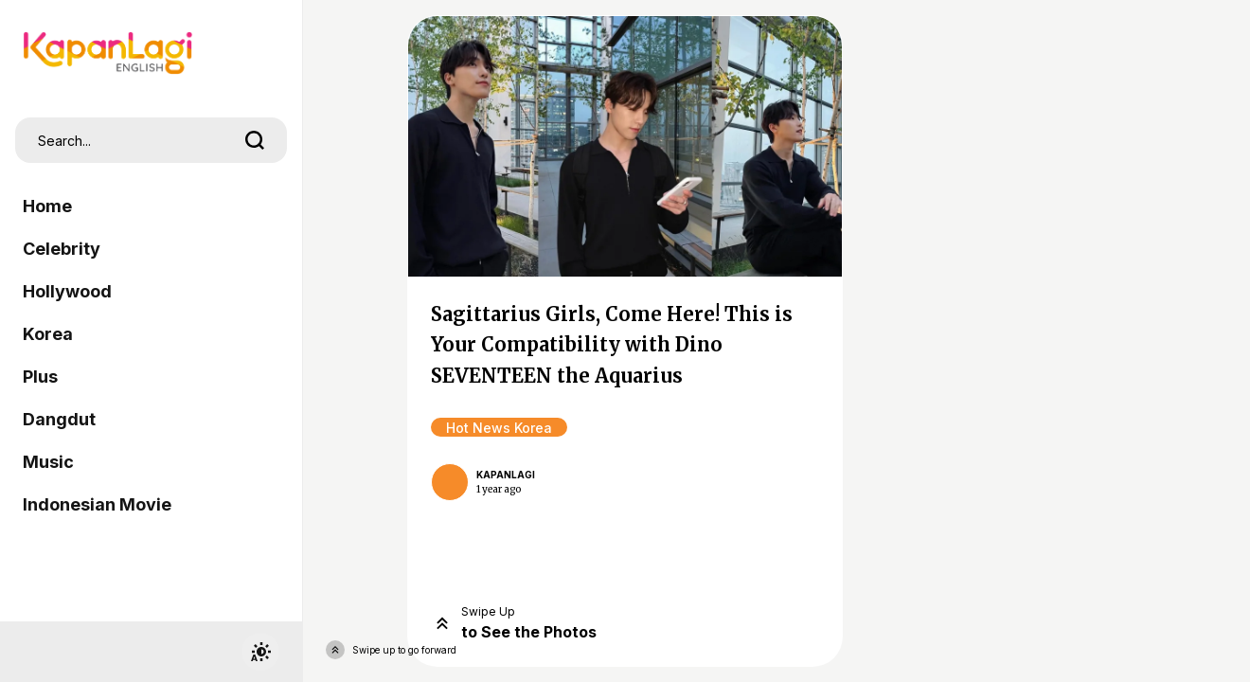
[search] (255, 140)
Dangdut (59, 419)
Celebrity (61, 249)
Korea (48, 334)
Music (48, 462)
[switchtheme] (260, 652)
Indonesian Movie (97, 504)
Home (47, 206)
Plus (40, 376)
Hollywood (67, 291)
